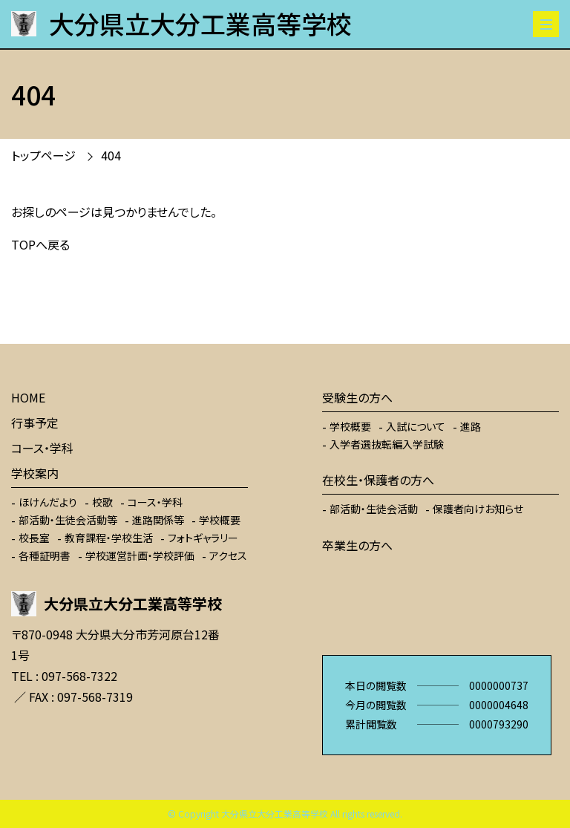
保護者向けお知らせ (478, 508)
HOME (28, 397)
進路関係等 (158, 519)
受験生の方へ (357, 397)
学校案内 (35, 473)
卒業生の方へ (357, 545)
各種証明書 (45, 555)
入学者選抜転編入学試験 (387, 444)
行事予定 (35, 422)
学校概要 (219, 519)
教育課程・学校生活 (109, 537)
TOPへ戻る (40, 244)
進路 (470, 426)
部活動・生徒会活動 (374, 508)
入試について (415, 426)
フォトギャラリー (203, 537)
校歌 (102, 502)
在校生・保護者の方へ (378, 480)
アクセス (228, 555)
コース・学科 (42, 448)
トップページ (43, 155)
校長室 (34, 537)
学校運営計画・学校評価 (139, 555)
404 (111, 155)
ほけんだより (48, 502)
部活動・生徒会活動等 (68, 519)
